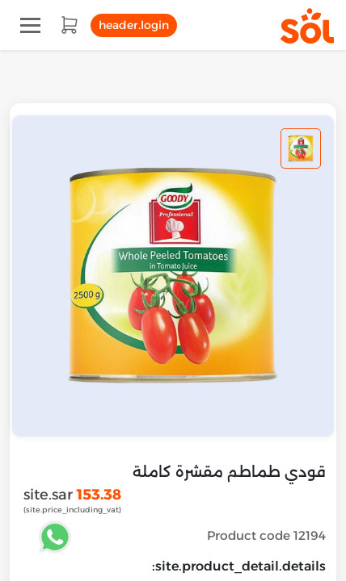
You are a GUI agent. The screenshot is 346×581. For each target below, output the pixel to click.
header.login (134, 25)
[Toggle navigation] (30, 25)
